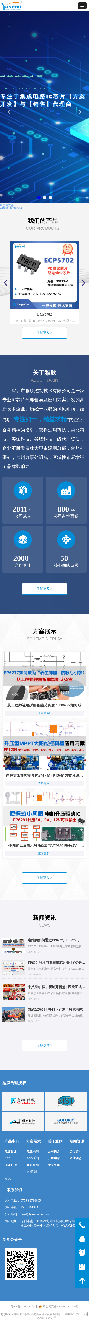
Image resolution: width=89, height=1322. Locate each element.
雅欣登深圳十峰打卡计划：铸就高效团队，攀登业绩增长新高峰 (57, 1010)
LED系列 (33, 1158)
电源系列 (33, 1151)
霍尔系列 (33, 1165)
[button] (82, 5)
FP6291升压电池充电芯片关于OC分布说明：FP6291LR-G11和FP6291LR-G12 (56, 963)
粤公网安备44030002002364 (11, 206)
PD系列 (32, 1172)
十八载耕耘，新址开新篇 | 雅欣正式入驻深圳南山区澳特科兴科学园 (56, 987)
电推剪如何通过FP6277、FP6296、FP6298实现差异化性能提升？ (54, 940)
